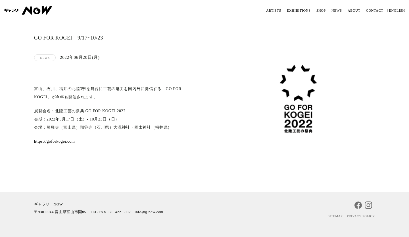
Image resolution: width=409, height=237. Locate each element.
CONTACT (374, 11)
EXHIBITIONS (299, 11)
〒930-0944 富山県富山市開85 (60, 212)
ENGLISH (397, 11)
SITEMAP (335, 216)
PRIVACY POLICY (361, 216)
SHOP (321, 11)
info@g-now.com (149, 212)
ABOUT (354, 11)
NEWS (336, 11)
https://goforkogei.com (54, 141)
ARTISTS (273, 11)
